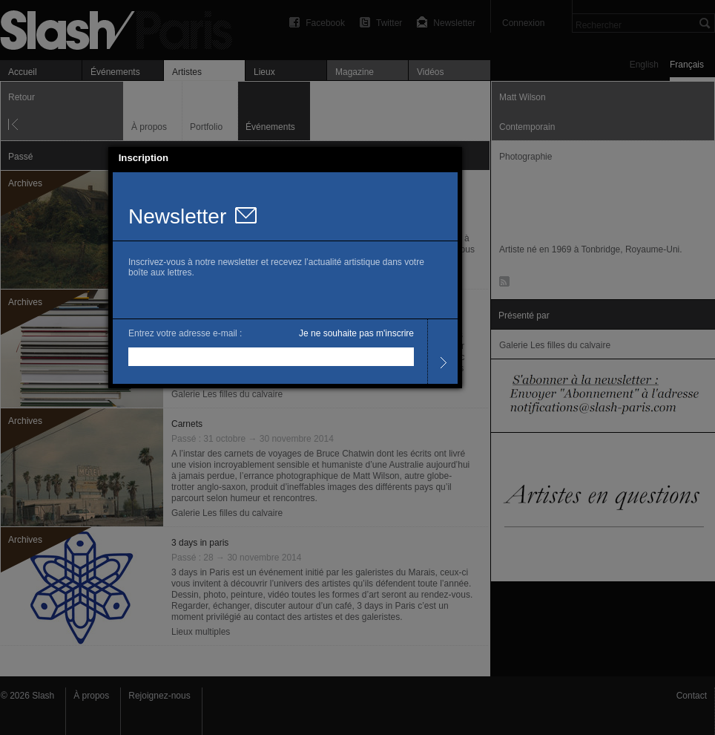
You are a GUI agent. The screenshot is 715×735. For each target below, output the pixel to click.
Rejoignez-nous (159, 695)
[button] (451, 158)
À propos (91, 695)
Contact (691, 695)
